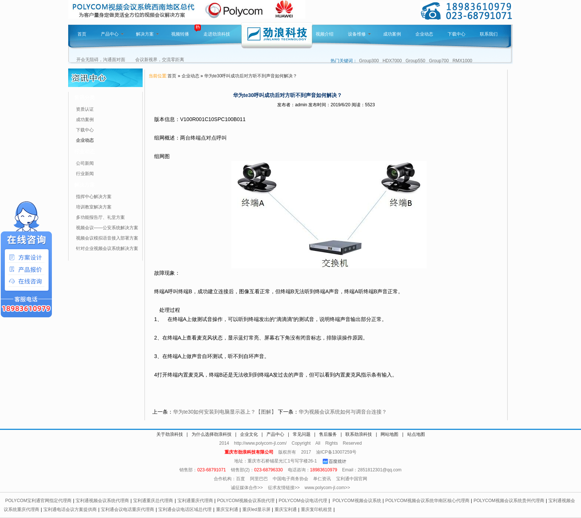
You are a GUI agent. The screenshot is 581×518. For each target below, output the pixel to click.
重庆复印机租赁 (316, 509)
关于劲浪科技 (169, 434)
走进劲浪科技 (216, 34)
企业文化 (249, 434)
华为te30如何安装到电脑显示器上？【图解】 (224, 412)
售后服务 (328, 434)
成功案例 (392, 34)
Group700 (439, 60)
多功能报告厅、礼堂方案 (100, 217)
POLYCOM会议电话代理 (303, 500)
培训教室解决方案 (94, 207)
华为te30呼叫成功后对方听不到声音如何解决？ (250, 75)
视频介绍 (324, 34)
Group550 (415, 60)
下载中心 (456, 34)
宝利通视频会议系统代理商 (102, 500)
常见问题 (302, 434)
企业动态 (424, 34)
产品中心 (112, 34)
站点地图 (416, 434)
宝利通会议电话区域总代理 (185, 509)
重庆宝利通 (227, 509)
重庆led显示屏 (256, 509)
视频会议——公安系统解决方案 (107, 227)
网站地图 (389, 434)
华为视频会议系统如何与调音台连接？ (343, 412)
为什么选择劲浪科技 (212, 434)
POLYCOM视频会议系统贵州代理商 (509, 500)
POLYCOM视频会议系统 (356, 500)
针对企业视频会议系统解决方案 (107, 248)
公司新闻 (85, 163)
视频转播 (180, 34)
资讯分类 (84, 97)
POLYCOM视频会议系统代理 (246, 500)
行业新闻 (85, 173)
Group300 (369, 60)
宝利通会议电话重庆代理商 (127, 509)
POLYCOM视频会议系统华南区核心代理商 (427, 500)
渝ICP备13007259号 (336, 452)
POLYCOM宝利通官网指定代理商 (38, 500)
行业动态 (84, 151)
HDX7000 (392, 60)
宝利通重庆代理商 (195, 500)
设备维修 (359, 34)
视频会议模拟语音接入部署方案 (107, 238)
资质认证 (85, 109)
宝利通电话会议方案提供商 (70, 509)
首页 (81, 34)
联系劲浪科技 (358, 434)
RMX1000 (462, 60)
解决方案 (147, 34)
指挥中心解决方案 (94, 196)
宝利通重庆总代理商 (153, 500)
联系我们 (489, 34)
